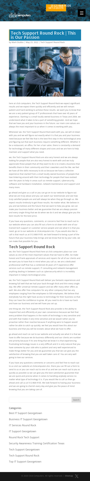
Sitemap (69, 475)
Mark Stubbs (18, 42)
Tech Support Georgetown (24, 449)
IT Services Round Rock (22, 425)
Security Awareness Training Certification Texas (36, 443)
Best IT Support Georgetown (25, 413)
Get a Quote (56, 7)
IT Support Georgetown (22, 431)
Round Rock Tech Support (24, 437)
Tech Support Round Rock (52, 42)
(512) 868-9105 (61, 5)
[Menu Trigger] (82, 13)
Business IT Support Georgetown (28, 419)
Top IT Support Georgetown (25, 461)
